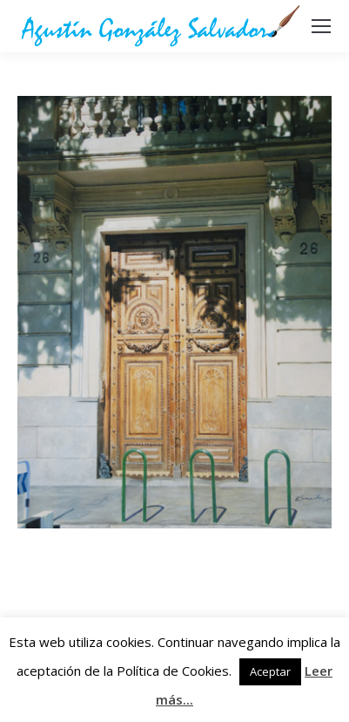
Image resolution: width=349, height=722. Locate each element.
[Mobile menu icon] (321, 26)
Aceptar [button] (270, 671)
